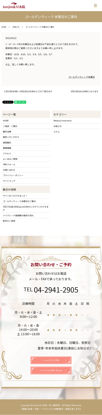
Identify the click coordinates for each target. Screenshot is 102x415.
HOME (3, 27)
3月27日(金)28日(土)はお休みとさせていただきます (26, 208)
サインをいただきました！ (15, 195)
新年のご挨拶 (9, 220)
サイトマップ (9, 180)
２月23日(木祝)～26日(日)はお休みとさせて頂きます (28, 91)
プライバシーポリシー (13, 175)
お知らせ (15, 27)
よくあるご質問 (10, 158)
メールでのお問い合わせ (51, 370)
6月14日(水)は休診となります (84, 91)
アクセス (7, 153)
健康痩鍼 (7, 147)
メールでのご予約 (51, 360)
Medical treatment (62, 120)
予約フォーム (9, 164)
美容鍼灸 (7, 142)
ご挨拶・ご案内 (10, 126)
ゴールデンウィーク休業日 (81, 76)
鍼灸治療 (7, 131)
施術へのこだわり (11, 137)
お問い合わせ (9, 169)
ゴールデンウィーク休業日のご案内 (19, 201)
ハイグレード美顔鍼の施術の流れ (18, 215)
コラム (56, 131)
